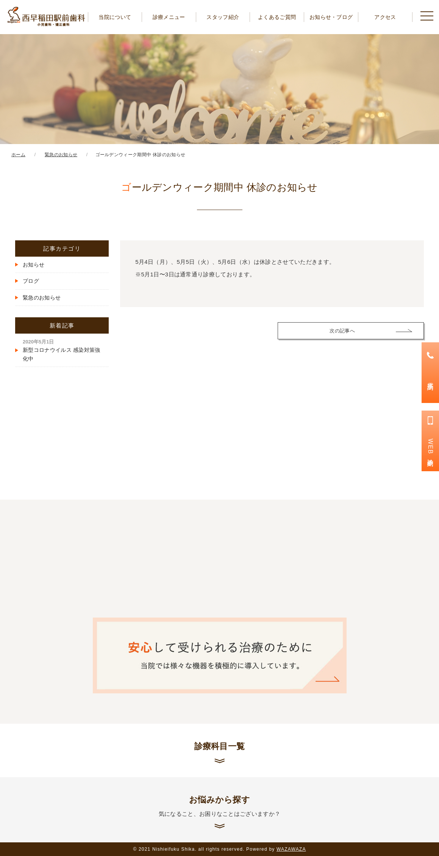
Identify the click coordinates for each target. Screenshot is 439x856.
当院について (114, 17)
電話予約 (430, 379)
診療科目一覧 (219, 746)
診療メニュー (169, 17)
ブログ (31, 281)
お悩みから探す (219, 806)
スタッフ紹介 (222, 17)
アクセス (385, 17)
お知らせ (33, 265)
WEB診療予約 (430, 448)
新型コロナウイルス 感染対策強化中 (61, 350)
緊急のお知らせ (42, 298)
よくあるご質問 (277, 17)
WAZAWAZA (291, 849)
